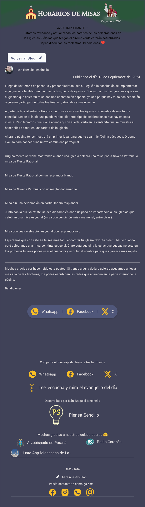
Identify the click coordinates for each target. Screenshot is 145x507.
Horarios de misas (53, 111)
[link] (44, 311)
